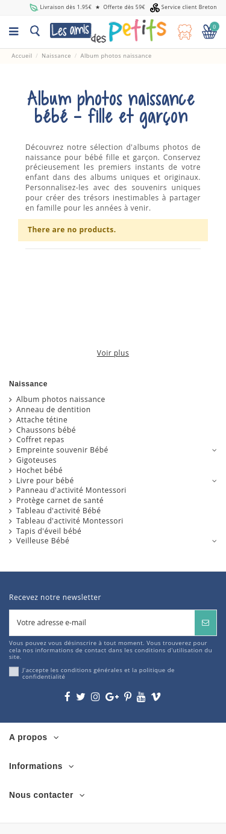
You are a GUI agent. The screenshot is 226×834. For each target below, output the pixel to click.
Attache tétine (41, 420)
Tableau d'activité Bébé (58, 511)
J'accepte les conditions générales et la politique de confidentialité (98, 674)
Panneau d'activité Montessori (71, 490)
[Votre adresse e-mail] (102, 622)
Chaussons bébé (46, 430)
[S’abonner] (205, 622)
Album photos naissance (60, 399)
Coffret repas (40, 440)
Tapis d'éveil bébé (48, 531)
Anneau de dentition (53, 410)
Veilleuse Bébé (42, 541)
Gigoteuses (36, 460)
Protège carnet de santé (60, 500)
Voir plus (113, 353)
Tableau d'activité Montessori (70, 521)
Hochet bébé (39, 470)
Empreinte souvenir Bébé (62, 450)
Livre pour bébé (45, 481)
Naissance (28, 384)
